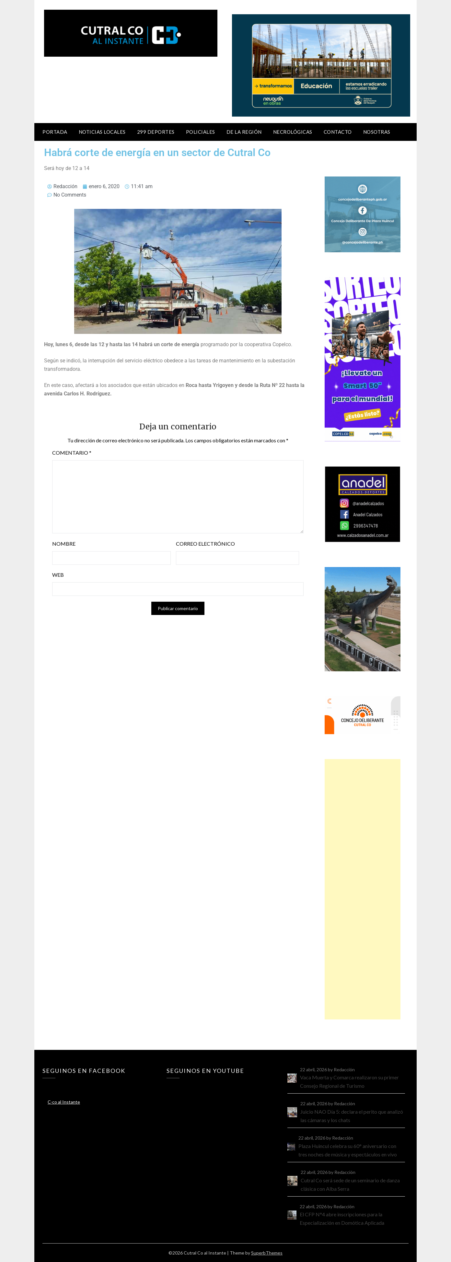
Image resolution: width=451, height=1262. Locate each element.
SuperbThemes (267, 1253)
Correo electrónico (205, 543)
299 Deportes (156, 132)
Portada (54, 132)
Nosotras (376, 132)
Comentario (71, 452)
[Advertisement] (362, 889)
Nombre (63, 543)
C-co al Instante (64, 1102)
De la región (244, 132)
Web (58, 575)
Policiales (200, 132)
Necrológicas (292, 132)
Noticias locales (102, 132)
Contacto (338, 132)
